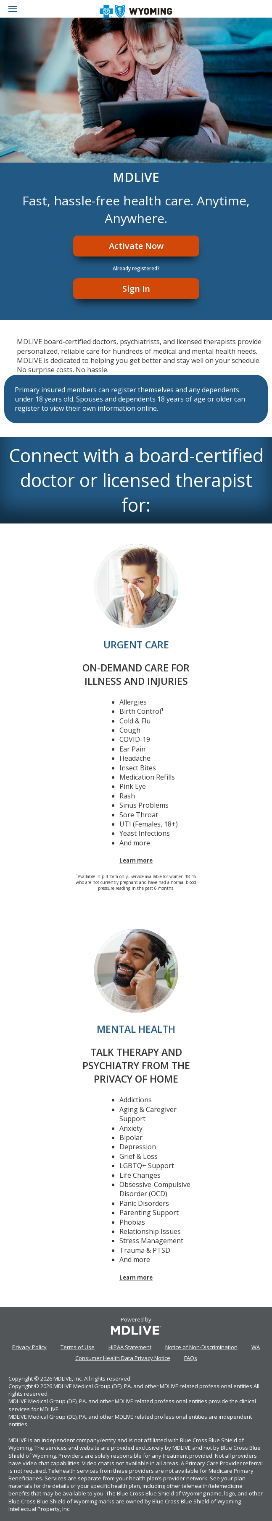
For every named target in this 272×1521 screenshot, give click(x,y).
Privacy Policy (29, 1347)
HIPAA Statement (129, 1347)
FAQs (190, 1358)
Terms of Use (78, 1347)
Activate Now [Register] (136, 245)
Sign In (136, 288)
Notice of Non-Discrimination (201, 1347)
